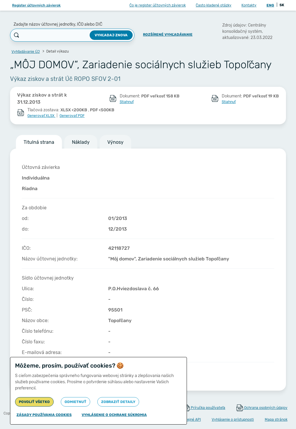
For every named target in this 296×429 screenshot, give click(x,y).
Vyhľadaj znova (111, 35)
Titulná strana (39, 142)
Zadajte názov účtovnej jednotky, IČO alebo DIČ (58, 24)
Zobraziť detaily (118, 402)
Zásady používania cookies (44, 415)
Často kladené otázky (213, 5)
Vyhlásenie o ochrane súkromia (114, 415)
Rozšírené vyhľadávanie (168, 34)
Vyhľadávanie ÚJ (25, 52)
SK (281, 5)
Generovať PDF (72, 116)
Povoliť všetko (34, 402)
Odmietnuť (75, 402)
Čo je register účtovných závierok (157, 5)
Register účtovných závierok (36, 5)
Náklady (81, 142)
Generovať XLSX (41, 116)
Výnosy (115, 142)
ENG (270, 5)
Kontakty (248, 5)
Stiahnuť (127, 102)
